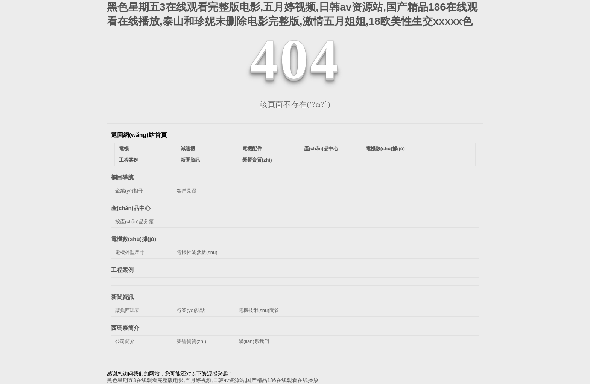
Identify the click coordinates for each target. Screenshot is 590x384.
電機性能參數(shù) (197, 252)
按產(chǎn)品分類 (134, 221)
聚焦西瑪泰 (127, 310)
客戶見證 (186, 191)
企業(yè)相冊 (129, 191)
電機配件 (252, 148)
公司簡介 (125, 341)
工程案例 (128, 160)
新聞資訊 (190, 160)
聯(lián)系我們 (254, 341)
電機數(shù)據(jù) (385, 148)
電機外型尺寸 (129, 252)
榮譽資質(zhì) (257, 160)
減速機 (188, 148)
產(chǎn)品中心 (321, 148)
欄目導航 (122, 177)
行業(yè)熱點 (191, 310)
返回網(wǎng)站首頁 (139, 135)
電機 (124, 148)
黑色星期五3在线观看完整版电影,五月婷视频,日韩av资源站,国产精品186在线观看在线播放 (212, 380)
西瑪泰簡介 (125, 328)
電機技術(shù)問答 (259, 310)
